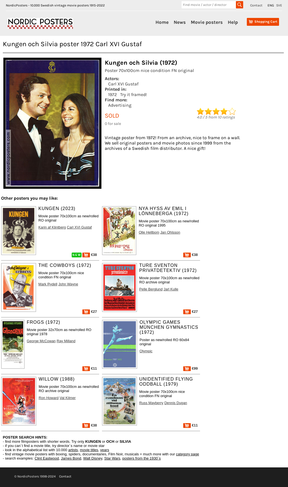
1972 (112, 94)
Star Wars (112, 458)
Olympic (146, 351)
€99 (190, 368)
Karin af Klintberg (52, 227)
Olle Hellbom (149, 232)
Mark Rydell (47, 284)
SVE (279, 5)
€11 (89, 368)
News (180, 22)
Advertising (119, 105)
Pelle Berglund (150, 289)
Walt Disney (92, 458)
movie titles (89, 450)
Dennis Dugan (175, 403)
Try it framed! (133, 94)
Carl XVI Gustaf (123, 84)
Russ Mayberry (151, 403)
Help (233, 22)
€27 (89, 311)
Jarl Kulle (171, 289)
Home (162, 22)
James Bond (71, 458)
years (104, 450)
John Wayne (68, 284)
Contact (256, 5)
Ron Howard (49, 398)
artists (73, 450)
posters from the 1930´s (141, 458)
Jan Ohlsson (170, 232)
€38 (89, 255)
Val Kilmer (68, 398)
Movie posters (207, 22)
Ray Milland (66, 341)
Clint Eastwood (46, 458)
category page (187, 454)
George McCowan (41, 341)
